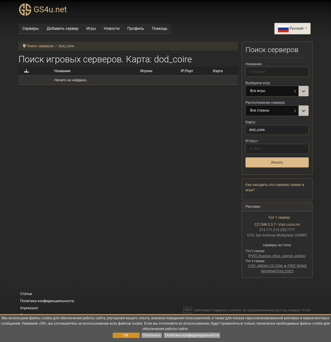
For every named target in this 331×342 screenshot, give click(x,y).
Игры (91, 28)
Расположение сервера (265, 102)
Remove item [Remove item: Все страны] (295, 110)
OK (126, 335)
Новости (112, 28)
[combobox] (277, 91)
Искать (277, 162)
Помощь (160, 28)
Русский (291, 28)
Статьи (26, 294)
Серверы (30, 28)
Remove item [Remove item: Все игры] (295, 91)
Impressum (29, 308)
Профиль (135, 28)
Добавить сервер (62, 28)
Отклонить (152, 335)
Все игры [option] (272, 91)
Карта (250, 122)
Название (253, 64)
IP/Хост (251, 141)
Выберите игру (257, 83)
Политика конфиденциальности (192, 335)
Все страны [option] (272, 110)
